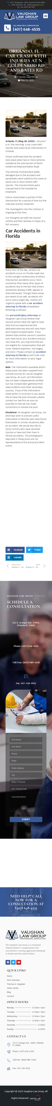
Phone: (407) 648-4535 (26, 646)
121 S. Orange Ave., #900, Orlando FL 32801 (26, 624)
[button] (45, 16)
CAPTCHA (14, 811)
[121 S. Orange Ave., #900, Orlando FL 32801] (26, 615)
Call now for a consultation (26, 26)
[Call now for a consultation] (7, 28)
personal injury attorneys (24, 315)
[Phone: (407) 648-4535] (26, 639)
